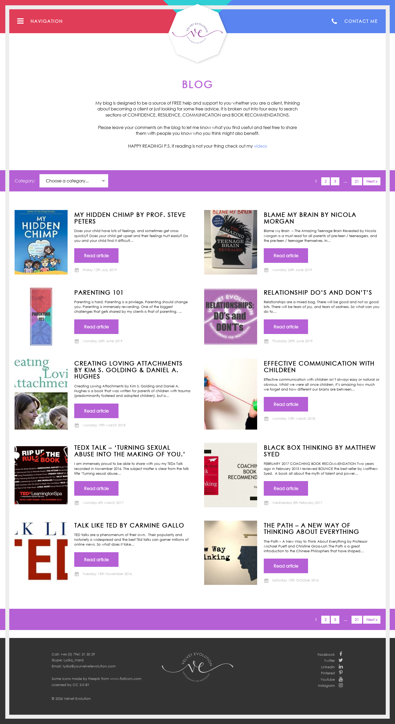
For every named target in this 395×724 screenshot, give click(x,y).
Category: (25, 180)
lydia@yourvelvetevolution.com (89, 666)
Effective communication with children (319, 366)
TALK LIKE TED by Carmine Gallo (129, 525)
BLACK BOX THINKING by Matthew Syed (320, 451)
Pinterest (328, 673)
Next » (371, 181)
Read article (96, 255)
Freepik (94, 678)
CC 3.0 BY (81, 685)
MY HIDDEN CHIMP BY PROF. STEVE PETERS (130, 218)
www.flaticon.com (125, 678)
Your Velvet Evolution (197, 33)
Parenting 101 (99, 292)
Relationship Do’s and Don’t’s (318, 292)
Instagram (326, 685)
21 (357, 181)
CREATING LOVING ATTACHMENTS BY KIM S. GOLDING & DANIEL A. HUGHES (128, 369)
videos (260, 146)
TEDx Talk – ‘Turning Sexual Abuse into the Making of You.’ (130, 451)
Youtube (328, 679)
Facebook (326, 654)
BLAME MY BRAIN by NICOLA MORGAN (310, 218)
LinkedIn (328, 667)
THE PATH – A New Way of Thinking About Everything (311, 528)
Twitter (329, 660)
